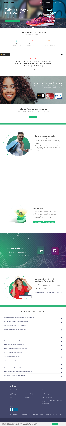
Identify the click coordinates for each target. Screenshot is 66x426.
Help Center (44, 393)
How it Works (27, 391)
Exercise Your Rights (46, 401)
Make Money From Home (51, 414)
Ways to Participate (29, 393)
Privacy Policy (45, 396)
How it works (41, 2)
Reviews (12, 396)
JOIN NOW (13, 20)
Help (54, 2)
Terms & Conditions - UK (47, 397)
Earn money (49, 2)
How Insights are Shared (49, 222)
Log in (59, 2)
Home (11, 391)
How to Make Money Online (38, 414)
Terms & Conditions (46, 394)
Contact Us (44, 391)
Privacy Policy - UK (46, 399)
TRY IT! (33, 117)
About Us (12, 393)
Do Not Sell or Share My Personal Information (52, 400)
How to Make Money (25, 414)
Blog (11, 397)
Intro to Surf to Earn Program (31, 396)
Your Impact (27, 397)
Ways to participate (38, 222)
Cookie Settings (45, 403)
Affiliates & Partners (14, 394)
